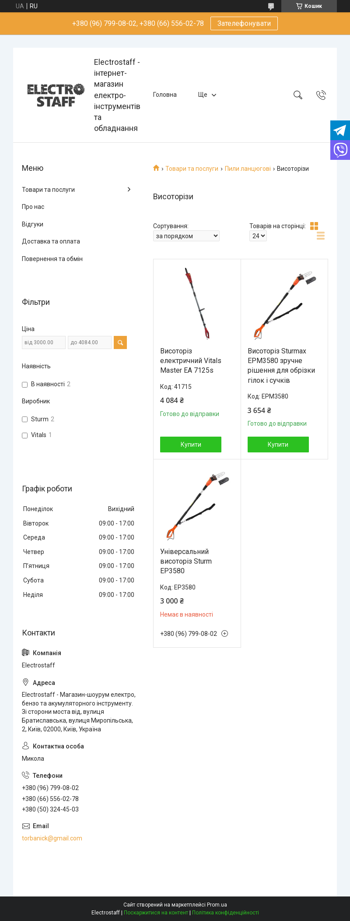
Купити (191, 444)
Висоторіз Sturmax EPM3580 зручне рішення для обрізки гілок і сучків (281, 366)
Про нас (33, 206)
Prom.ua (217, 905)
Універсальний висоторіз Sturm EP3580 (186, 561)
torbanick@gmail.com (52, 838)
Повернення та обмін (52, 258)
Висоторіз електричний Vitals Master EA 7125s (190, 361)
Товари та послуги (191, 168)
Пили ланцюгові (248, 168)
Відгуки (32, 224)
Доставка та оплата (51, 241)
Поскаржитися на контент (156, 913)
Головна (165, 94)
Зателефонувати (244, 23)
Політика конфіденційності (225, 913)
